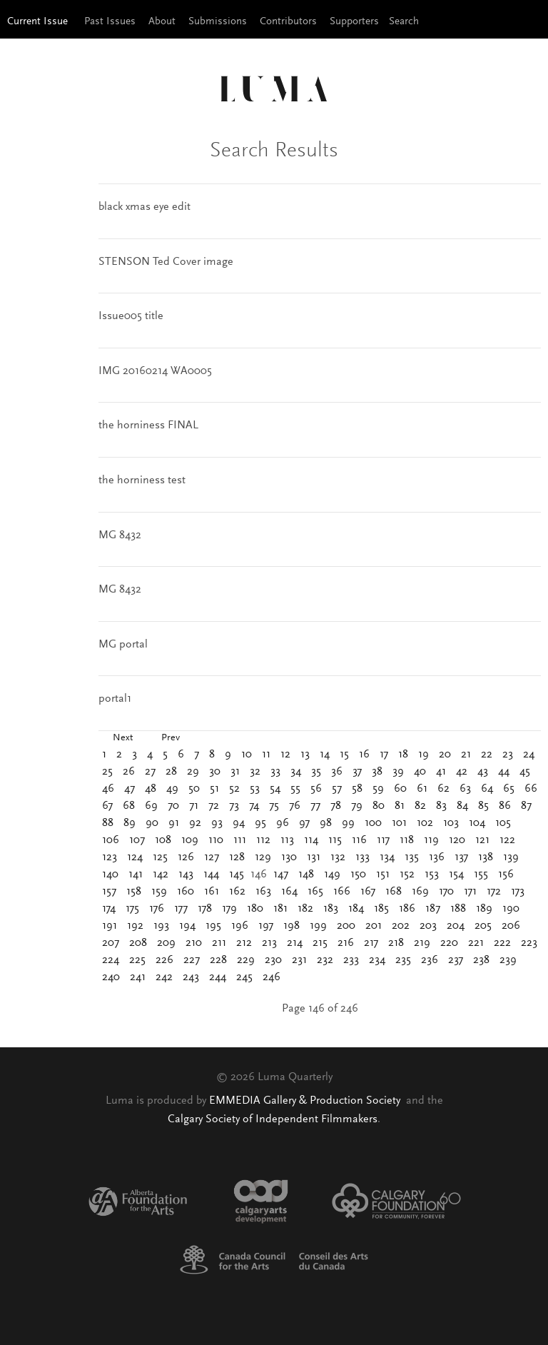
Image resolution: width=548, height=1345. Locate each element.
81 (400, 806)
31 (235, 771)
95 (260, 823)
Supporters (354, 21)
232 (325, 960)
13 (305, 754)
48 (150, 789)
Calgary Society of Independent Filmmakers (272, 1119)
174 (109, 909)
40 (420, 771)
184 (356, 909)
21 (466, 754)
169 (420, 891)
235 (403, 960)
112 (263, 840)
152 (407, 874)
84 (462, 806)
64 (487, 789)
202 (401, 926)
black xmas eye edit (144, 207)
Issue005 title (130, 316)
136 (437, 857)
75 (274, 806)
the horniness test (142, 480)
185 (381, 909)
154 (456, 874)
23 (507, 754)
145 (236, 874)
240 (111, 977)
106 (110, 840)
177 (181, 909)
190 (510, 909)
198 (291, 926)
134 (387, 857)
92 (195, 823)
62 (443, 789)
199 (318, 926)
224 (110, 960)
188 (458, 909)
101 (399, 823)
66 (530, 789)
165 (315, 891)
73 (234, 806)
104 (477, 823)
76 (294, 806)
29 (193, 771)
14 (325, 754)
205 (483, 926)
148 (306, 874)
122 (507, 840)
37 (357, 771)
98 (326, 823)
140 (110, 874)
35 (316, 771)
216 (346, 943)
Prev (170, 738)
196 (239, 926)
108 (163, 840)
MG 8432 (119, 535)
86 (505, 806)
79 (356, 806)
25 (107, 771)
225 (137, 960)
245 (244, 977)
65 (508, 789)
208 (138, 943)
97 (304, 823)
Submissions (217, 21)
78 (335, 806)
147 (280, 874)
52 (234, 789)
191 (109, 926)
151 (383, 874)
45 (524, 771)
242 (164, 977)
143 (185, 874)
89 (129, 823)
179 (229, 909)
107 (137, 840)
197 (265, 926)
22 (486, 754)
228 (218, 960)
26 (129, 771)
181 (280, 909)
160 (185, 891)
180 (255, 909)
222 (502, 943)
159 (159, 891)
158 (133, 891)
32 (255, 771)
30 (214, 771)
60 (400, 789)
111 (239, 840)
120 (457, 840)
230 (273, 960)
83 (441, 806)
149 (332, 874)
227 (191, 960)
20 (445, 754)
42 (461, 771)
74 (254, 806)
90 (152, 823)
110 (215, 840)
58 (357, 789)
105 (503, 823)
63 (465, 789)
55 (295, 789)
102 (425, 823)
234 (377, 960)
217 (371, 943)
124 (135, 857)
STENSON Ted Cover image (165, 262)
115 (335, 840)
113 (287, 840)
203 (428, 926)
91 (173, 823)
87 (526, 806)
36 (336, 771)
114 (311, 840)
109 (189, 840)
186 (407, 909)
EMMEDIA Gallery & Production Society (306, 1101)
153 (432, 874)
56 (316, 789)
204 (456, 926)
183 (330, 909)
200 (346, 926)
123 (109, 857)
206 (511, 926)
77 (315, 806)
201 (373, 926)
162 (237, 891)
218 (396, 943)
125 (160, 857)
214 (295, 943)
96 (282, 823)
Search (404, 21)
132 (337, 857)
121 (482, 840)
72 (213, 806)
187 (432, 909)
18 (403, 754)
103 (451, 823)
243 (191, 977)
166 (341, 891)
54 (275, 789)
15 (344, 754)
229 (246, 960)
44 (503, 771)
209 (166, 943)
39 (398, 771)
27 (150, 771)
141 (135, 874)
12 (285, 754)
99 (348, 823)
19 (423, 754)
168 (393, 891)
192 (135, 926)
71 (193, 806)
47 (129, 789)
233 (351, 960)
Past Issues (110, 21)
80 (378, 806)
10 (246, 754)
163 (263, 891)
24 (528, 754)
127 (211, 857)
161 (211, 891)
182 (305, 909)
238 (481, 960)
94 (239, 823)
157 (109, 891)
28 (171, 771)
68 (129, 806)
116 (359, 840)
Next (123, 738)
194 (187, 926)
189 (484, 909)
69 (151, 806)
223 (529, 943)
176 (156, 909)
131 (313, 857)
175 (132, 909)
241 (138, 977)
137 (461, 857)
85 (483, 806)
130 (289, 857)
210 (194, 943)
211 (219, 943)
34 (295, 771)
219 (422, 943)
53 (255, 789)
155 (481, 874)
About (162, 21)
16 (364, 754)
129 (263, 857)
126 (186, 857)
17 (384, 754)
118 (407, 840)
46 (108, 789)
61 (422, 789)
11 (266, 754)
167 (367, 891)
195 (213, 926)
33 (275, 771)
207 (110, 943)
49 (172, 789)
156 (506, 874)
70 (173, 806)
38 (377, 771)
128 (237, 857)
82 (420, 806)
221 (476, 943)
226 (164, 960)
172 (494, 891)
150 (358, 874)
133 (362, 857)
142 (160, 874)
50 (194, 789)
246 (271, 977)
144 (211, 874)
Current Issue (37, 21)
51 (214, 789)
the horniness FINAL (148, 425)
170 (446, 891)
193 (161, 926)
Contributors (288, 21)
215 (320, 943)
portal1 (114, 699)
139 (511, 857)
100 (373, 823)
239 (508, 960)
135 (412, 857)
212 (244, 943)
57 (337, 789)
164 (289, 891)
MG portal (123, 644)
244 (217, 977)
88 (107, 823)
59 (378, 789)
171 (470, 891)
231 (299, 960)
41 (441, 771)
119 (431, 840)
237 (455, 960)
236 (429, 960)
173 (517, 891)
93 (217, 823)
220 (449, 943)
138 (485, 857)
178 (205, 909)
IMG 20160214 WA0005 (155, 371)
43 (482, 771)
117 (383, 840)
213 (269, 943)
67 (107, 806)
